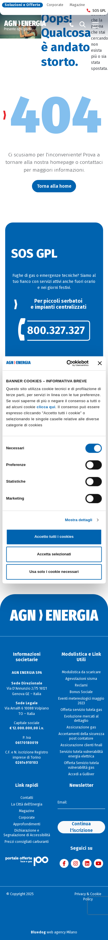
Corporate (55, 5)
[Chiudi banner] (100, 363)
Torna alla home (54, 186)
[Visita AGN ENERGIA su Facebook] (64, 863)
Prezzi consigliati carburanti (27, 842)
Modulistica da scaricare (81, 672)
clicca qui (46, 407)
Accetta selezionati (54, 554)
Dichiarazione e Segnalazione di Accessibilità (26, 832)
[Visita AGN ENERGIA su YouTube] (98, 863)
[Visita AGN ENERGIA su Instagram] (75, 863)
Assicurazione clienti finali (81, 745)
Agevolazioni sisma (81, 679)
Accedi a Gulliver (81, 774)
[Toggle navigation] (95, 25)
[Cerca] (82, 25)
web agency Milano (54, 932)
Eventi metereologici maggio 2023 (81, 701)
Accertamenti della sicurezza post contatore (81, 736)
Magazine (77, 5)
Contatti (26, 798)
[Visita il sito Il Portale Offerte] (26, 861)
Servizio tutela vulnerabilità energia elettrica (81, 754)
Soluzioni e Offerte (22, 5)
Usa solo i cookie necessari (54, 571)
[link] (54, 329)
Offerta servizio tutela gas (81, 710)
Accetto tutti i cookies (53, 537)
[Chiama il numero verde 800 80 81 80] (71, 25)
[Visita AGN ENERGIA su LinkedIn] (87, 863)
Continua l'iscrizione (81, 827)
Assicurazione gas (81, 727)
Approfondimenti (26, 824)
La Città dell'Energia (26, 804)
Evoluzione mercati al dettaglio (81, 718)
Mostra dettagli (78, 520)
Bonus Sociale (81, 692)
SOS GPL (96, 11)
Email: (62, 802)
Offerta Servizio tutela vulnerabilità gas (81, 765)
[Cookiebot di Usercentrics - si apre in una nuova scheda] (66, 363)
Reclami (81, 685)
